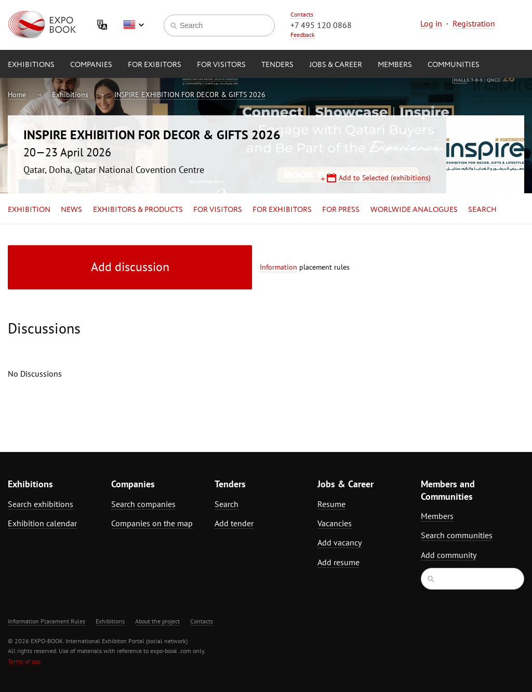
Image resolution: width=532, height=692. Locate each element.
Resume (331, 504)
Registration (474, 23)
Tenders (277, 65)
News (71, 210)
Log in (431, 23)
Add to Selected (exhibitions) (385, 177)
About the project (157, 621)
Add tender (234, 523)
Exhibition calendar (42, 523)
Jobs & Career (335, 65)
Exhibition (29, 210)
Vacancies (334, 523)
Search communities (457, 535)
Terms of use (24, 661)
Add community (448, 555)
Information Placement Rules (46, 621)
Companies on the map (152, 523)
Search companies (143, 504)
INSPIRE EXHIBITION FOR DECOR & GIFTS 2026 (189, 94)
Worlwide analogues (414, 210)
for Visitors (221, 65)
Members (395, 65)
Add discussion (130, 267)
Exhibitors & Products (138, 210)
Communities (454, 65)
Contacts (301, 14)
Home (17, 94)
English (133, 25)
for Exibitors (154, 65)
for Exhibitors (282, 210)
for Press (341, 210)
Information (278, 267)
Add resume (338, 562)
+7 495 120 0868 (321, 25)
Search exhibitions (40, 504)
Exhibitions (31, 65)
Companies (91, 65)
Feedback (302, 34)
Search (482, 210)
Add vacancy (339, 542)
